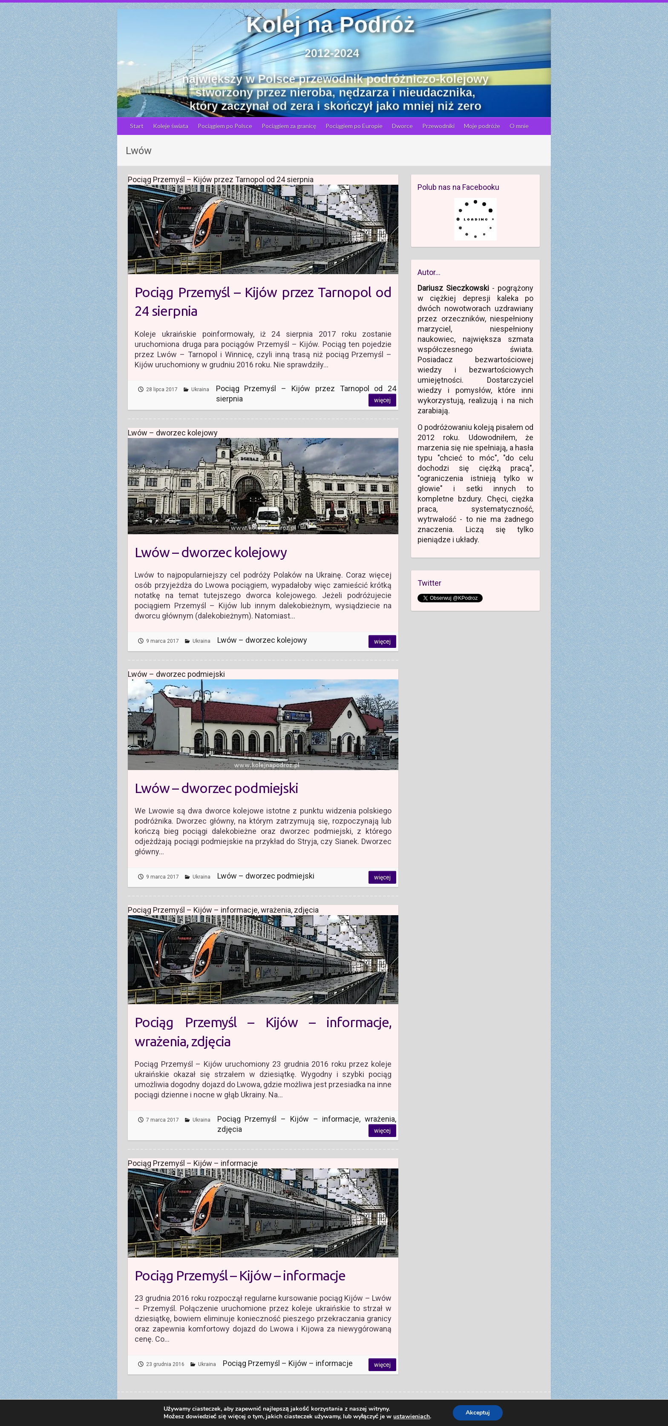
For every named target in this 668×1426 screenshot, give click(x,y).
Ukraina (200, 389)
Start (137, 125)
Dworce (402, 125)
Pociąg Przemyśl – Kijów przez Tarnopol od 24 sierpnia (263, 301)
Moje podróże (482, 125)
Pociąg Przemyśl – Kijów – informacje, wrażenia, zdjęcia (263, 1031)
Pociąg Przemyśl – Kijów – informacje (240, 1275)
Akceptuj (478, 1413)
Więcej (382, 400)
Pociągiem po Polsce (225, 125)
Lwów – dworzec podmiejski (216, 788)
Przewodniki (438, 125)
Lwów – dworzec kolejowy (211, 552)
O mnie (519, 125)
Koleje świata (170, 125)
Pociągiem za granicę (289, 125)
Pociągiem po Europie (354, 125)
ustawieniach (411, 1416)
